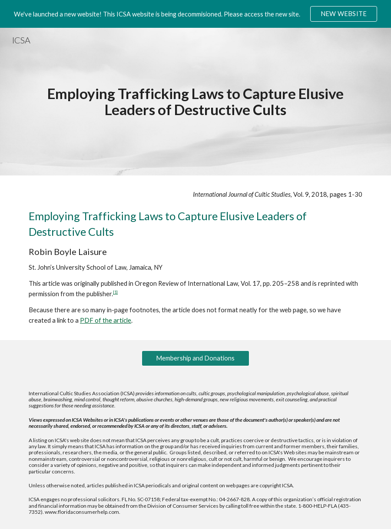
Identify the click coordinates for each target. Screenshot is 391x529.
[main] (195, 101)
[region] (195, 14)
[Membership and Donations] (195, 358)
